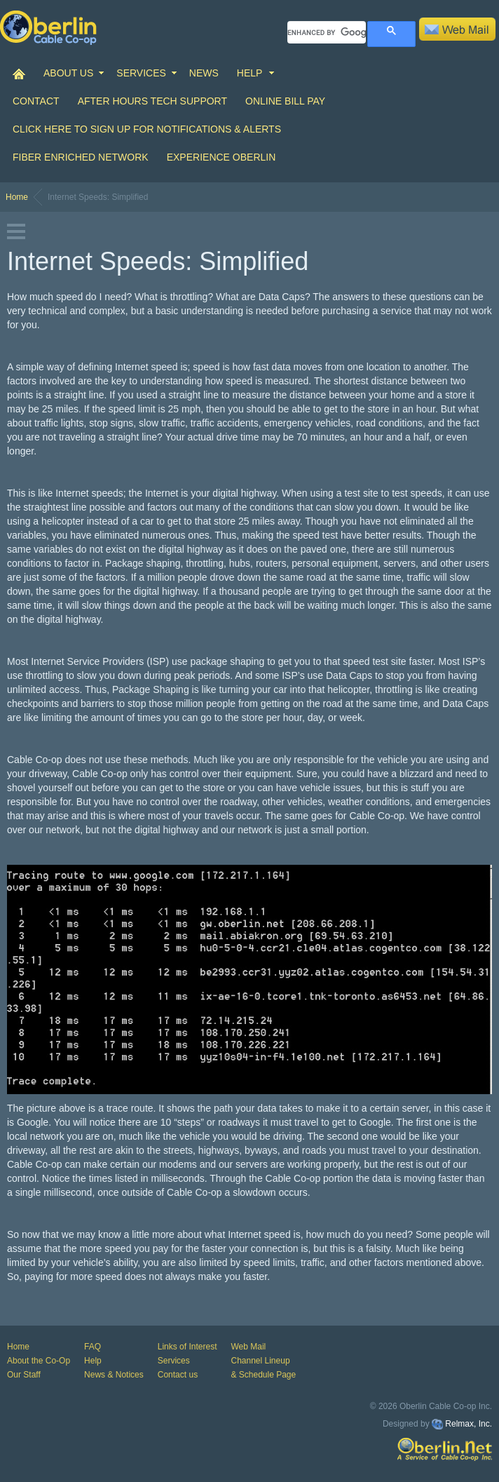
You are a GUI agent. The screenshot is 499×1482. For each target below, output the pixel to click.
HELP (250, 73)
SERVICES (141, 73)
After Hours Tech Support (152, 101)
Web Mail (248, 1347)
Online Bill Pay (285, 101)
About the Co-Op (38, 1361)
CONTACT (36, 101)
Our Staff (24, 1375)
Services (174, 1361)
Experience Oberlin (221, 157)
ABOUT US (68, 73)
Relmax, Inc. (468, 1424)
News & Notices (114, 1375)
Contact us (178, 1375)
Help (93, 1361)
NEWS (204, 73)
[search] (326, 32)
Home (17, 197)
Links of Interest (187, 1347)
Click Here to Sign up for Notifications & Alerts (147, 129)
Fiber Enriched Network (81, 157)
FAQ (92, 1347)
